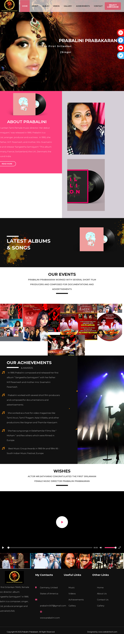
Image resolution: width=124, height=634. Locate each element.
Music (72, 587)
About (35, 6)
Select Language (113, 6)
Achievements (83, 6)
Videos (56, 6)
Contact (98, 6)
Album (45, 6)
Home (25, 6)
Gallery (68, 6)
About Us (102, 593)
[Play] (62, 522)
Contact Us (102, 599)
